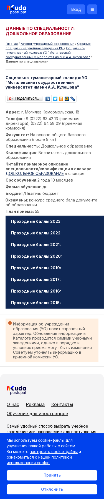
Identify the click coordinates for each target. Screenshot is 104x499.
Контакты (62, 404)
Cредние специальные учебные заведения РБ (48, 46)
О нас (13, 404)
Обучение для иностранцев (37, 413)
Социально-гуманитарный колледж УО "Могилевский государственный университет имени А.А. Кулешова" (48, 52)
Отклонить (52, 489)
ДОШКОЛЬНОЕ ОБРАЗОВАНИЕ (35, 173)
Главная (12, 44)
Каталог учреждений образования (47, 44)
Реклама (35, 404)
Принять (52, 475)
